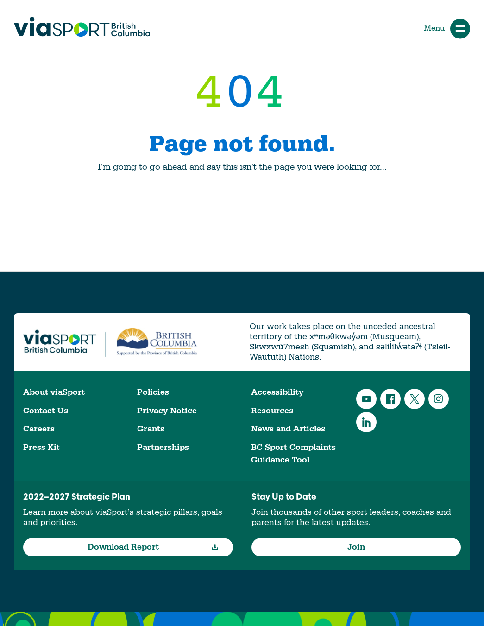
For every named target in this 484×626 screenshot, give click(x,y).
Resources (272, 410)
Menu (447, 28)
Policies (153, 392)
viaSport (82, 27)
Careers (39, 429)
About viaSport (54, 392)
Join (356, 547)
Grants (150, 429)
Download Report (153, 547)
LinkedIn (366, 422)
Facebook (390, 399)
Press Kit (41, 447)
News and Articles (288, 429)
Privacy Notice (167, 410)
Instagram (438, 399)
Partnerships (163, 447)
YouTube (366, 399)
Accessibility (277, 392)
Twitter (414, 399)
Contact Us (45, 410)
